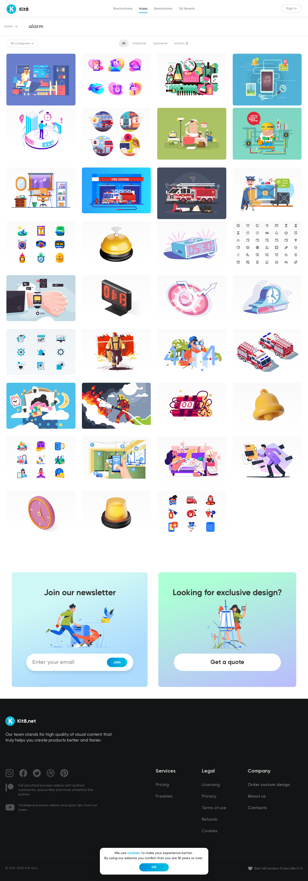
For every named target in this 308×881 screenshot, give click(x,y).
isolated (180, 43)
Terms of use (214, 808)
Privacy (209, 796)
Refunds (210, 819)
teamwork (160, 43)
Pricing (162, 785)
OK (154, 867)
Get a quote (227, 662)
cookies (133, 853)
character (139, 43)
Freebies (164, 796)
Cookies (210, 831)
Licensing (211, 785)
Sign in (291, 8)
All (123, 43)
